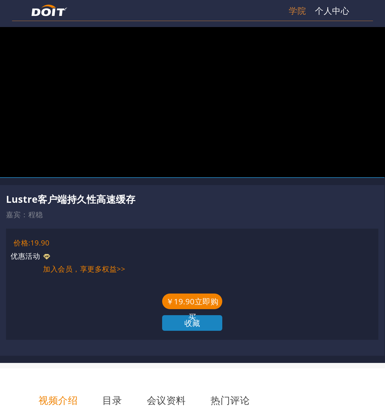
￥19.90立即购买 (192, 302)
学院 (297, 10)
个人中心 (332, 10)
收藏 (192, 323)
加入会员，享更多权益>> (84, 269)
